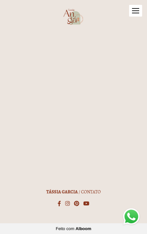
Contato (91, 192)
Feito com (73, 228)
